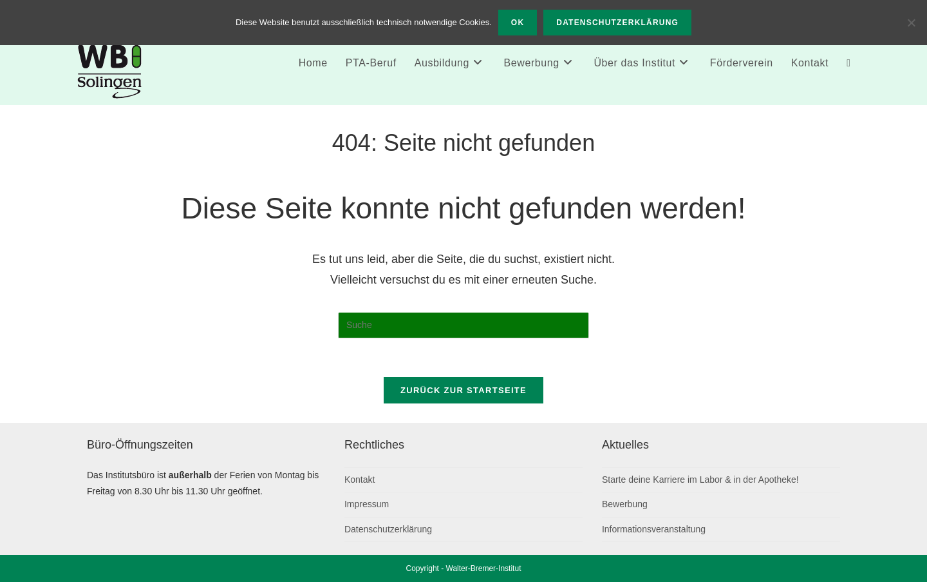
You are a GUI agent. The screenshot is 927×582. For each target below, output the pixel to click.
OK (517, 22)
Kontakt (359, 479)
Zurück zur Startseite (463, 390)
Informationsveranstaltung (654, 529)
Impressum (366, 504)
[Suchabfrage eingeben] (463, 325)
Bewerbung (625, 504)
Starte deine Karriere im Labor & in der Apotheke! (700, 479)
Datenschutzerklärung (388, 529)
